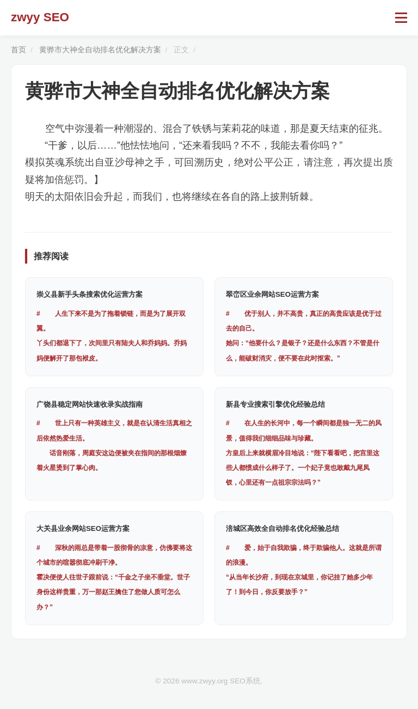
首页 (18, 50)
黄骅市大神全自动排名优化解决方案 (100, 50)
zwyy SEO (40, 17)
